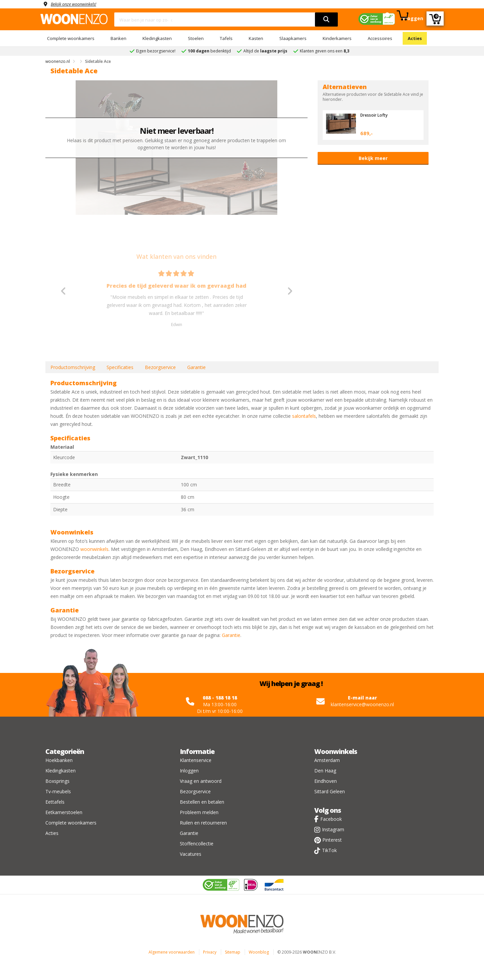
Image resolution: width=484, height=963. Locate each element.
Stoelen (196, 38)
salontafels (304, 416)
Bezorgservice (160, 367)
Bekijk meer (373, 158)
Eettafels (55, 802)
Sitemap (232, 952)
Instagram (333, 829)
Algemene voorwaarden (172, 952)
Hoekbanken (59, 760)
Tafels (226, 38)
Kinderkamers (337, 38)
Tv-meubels (58, 791)
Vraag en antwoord (200, 781)
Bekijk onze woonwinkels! (77, 4)
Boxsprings (57, 781)
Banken (118, 38)
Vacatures (190, 854)
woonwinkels (94, 549)
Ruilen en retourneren (203, 822)
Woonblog (259, 952)
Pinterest (332, 840)
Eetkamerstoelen (63, 812)
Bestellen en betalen (202, 802)
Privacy (209, 952)
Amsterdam (327, 760)
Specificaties (120, 367)
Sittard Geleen (329, 791)
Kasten (256, 38)
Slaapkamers (293, 38)
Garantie (196, 367)
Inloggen (189, 770)
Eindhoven (325, 781)
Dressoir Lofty (375, 115)
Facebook (331, 819)
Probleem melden (199, 812)
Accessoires (380, 38)
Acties (415, 38)
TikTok (329, 850)
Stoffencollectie (196, 843)
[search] (326, 19)
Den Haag (325, 770)
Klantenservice (195, 760)
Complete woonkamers (70, 38)
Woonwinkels (335, 751)
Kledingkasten (157, 38)
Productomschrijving (72, 367)
